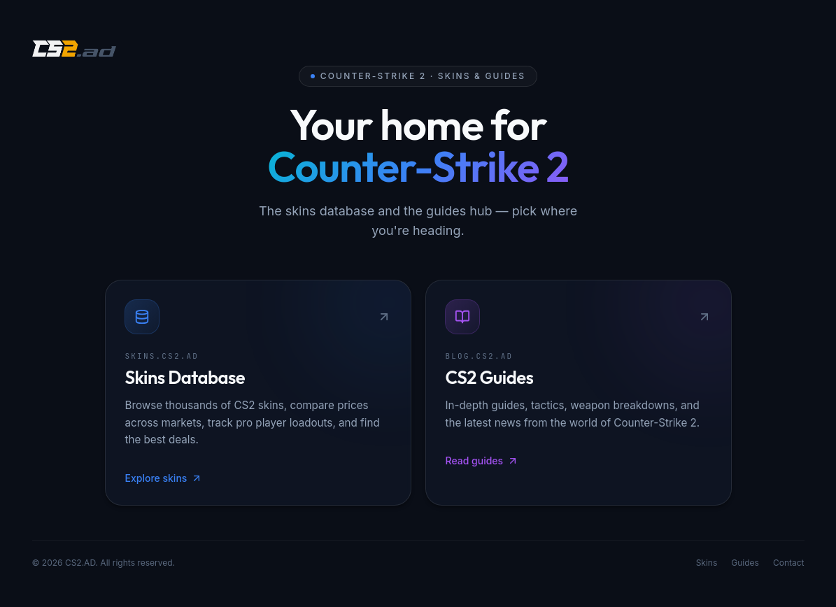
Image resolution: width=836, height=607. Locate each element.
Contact (789, 564)
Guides (745, 564)
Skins (707, 564)
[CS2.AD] (74, 50)
